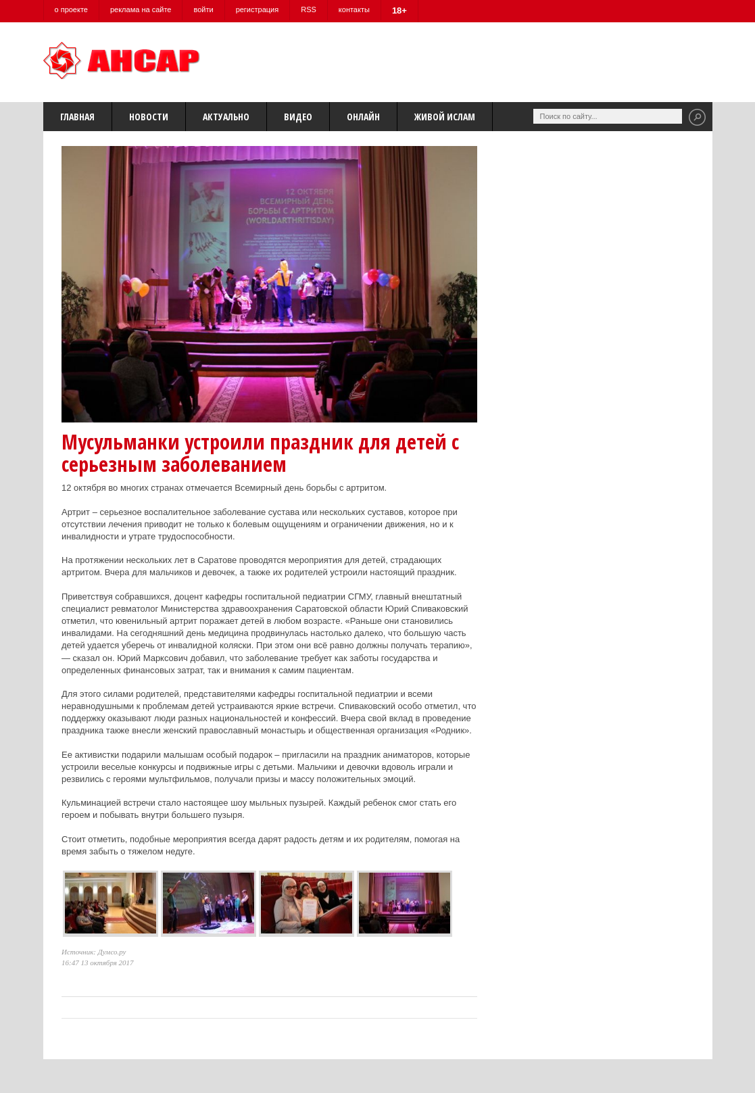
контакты (354, 9)
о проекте (71, 9)
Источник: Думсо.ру (94, 952)
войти (203, 9)
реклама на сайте (141, 9)
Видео (298, 116)
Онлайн (363, 116)
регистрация (257, 9)
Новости (148, 116)
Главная (77, 116)
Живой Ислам (444, 116)
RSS (308, 9)
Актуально (226, 116)
